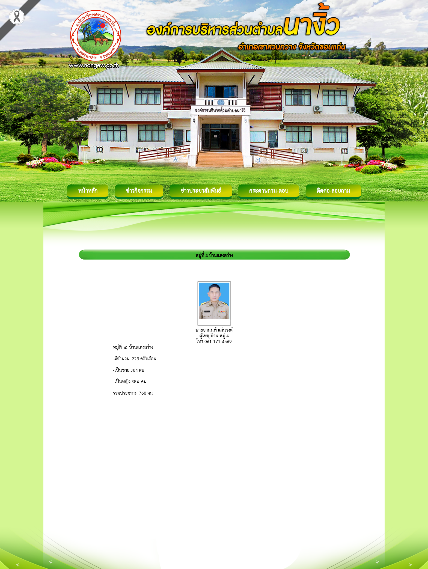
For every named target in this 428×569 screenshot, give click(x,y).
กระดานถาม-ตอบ (268, 190)
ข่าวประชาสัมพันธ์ (200, 190)
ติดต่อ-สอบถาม (333, 190)
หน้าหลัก (87, 190)
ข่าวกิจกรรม (139, 190)
